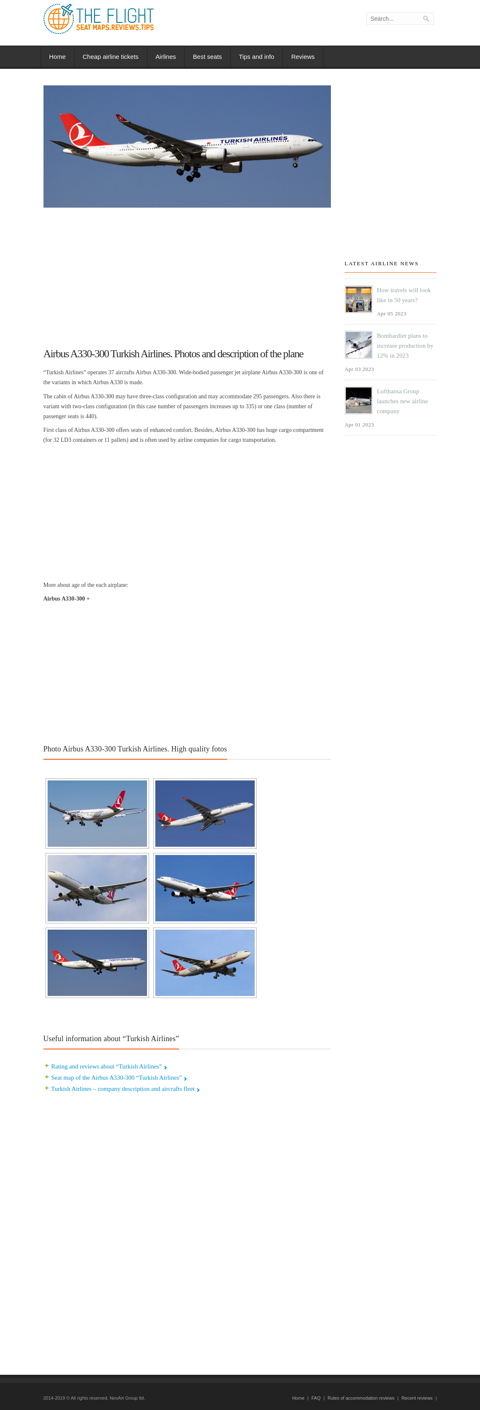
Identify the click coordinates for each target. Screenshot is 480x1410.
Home (57, 56)
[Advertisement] (187, 274)
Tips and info (256, 56)
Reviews (303, 56)
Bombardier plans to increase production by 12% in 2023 (405, 345)
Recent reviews (416, 1397)
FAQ (316, 1397)
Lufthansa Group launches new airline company (402, 401)
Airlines (166, 56)
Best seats (207, 56)
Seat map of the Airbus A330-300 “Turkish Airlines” (116, 1077)
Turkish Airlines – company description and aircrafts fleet (123, 1088)
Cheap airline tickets (111, 56)
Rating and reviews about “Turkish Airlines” (106, 1066)
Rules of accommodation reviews (361, 1397)
